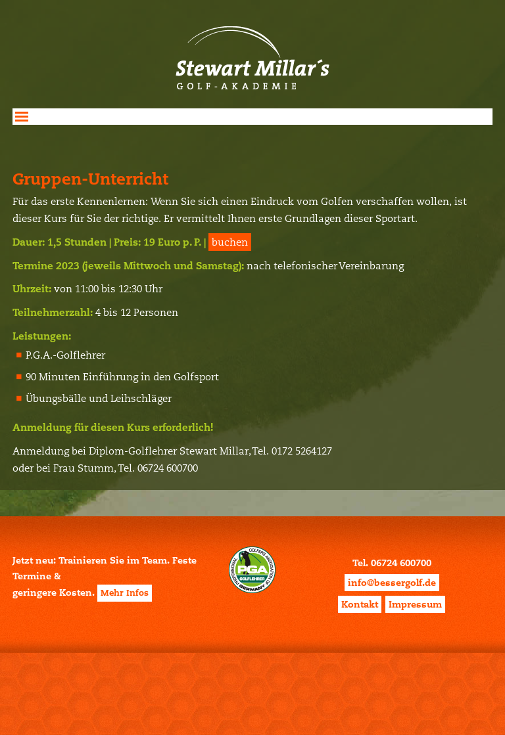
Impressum (415, 604)
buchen (230, 242)
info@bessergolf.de (392, 583)
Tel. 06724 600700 (391, 563)
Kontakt (359, 604)
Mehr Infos (125, 593)
